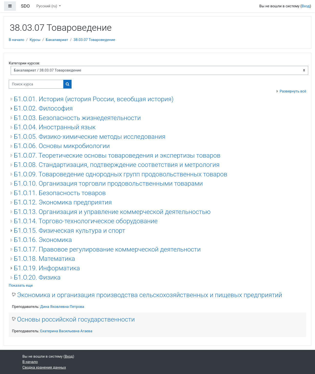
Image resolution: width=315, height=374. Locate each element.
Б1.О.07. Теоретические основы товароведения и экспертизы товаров (117, 155)
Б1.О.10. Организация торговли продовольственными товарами (108, 183)
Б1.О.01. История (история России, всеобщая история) (94, 99)
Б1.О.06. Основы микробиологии (62, 146)
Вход (306, 6)
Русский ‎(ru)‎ (47, 6)
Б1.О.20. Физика (37, 277)
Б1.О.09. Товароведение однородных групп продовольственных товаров (120, 174)
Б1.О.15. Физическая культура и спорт (69, 230)
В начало (16, 40)
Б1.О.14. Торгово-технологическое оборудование (86, 221)
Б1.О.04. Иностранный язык (55, 127)
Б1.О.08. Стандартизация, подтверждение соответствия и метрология (117, 164)
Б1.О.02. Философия (43, 108)
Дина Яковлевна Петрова (62, 306)
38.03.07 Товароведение (94, 40)
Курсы (35, 40)
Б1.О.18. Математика (44, 258)
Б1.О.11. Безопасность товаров (60, 193)
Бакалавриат (57, 40)
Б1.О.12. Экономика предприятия (63, 202)
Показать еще (21, 285)
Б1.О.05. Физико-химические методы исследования (89, 136)
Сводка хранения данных (44, 367)
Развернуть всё (293, 91)
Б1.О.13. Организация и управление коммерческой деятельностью (112, 211)
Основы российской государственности (76, 319)
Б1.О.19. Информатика (47, 268)
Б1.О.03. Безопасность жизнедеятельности (77, 117)
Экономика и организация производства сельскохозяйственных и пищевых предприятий (149, 295)
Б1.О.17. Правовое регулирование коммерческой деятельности (107, 249)
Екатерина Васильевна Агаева (66, 331)
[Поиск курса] (36, 84)
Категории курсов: (24, 63)
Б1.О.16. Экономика (43, 239)
